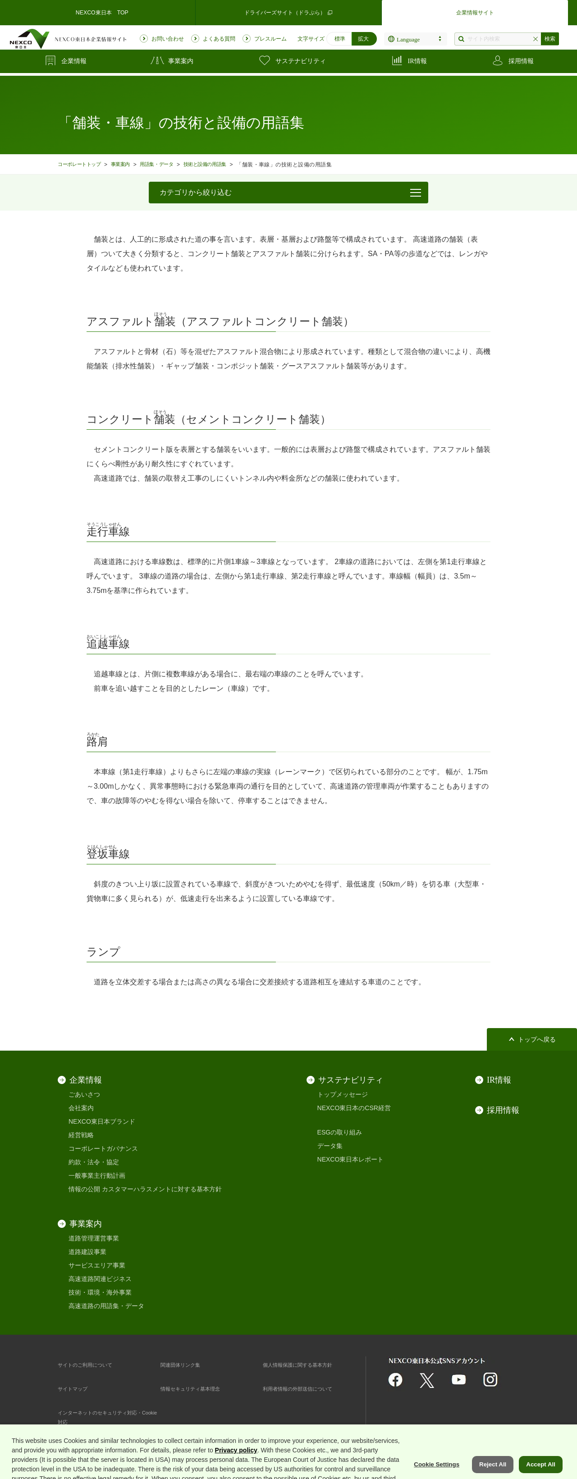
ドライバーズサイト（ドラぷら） (288, 11)
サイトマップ (77, 1388)
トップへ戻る (537, 1039)
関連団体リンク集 (185, 1364)
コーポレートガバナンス (103, 1148)
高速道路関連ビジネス (100, 1278)
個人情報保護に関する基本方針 (307, 1364)
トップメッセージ (342, 1094)
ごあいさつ (84, 1094)
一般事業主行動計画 (97, 1175)
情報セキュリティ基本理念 (198, 1388)
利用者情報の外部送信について (307, 1388)
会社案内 (81, 1108)
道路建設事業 (87, 1251)
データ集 (330, 1145)
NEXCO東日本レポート (350, 1159)
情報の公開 (84, 1189)
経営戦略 (81, 1135)
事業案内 (130, 164)
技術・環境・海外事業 (100, 1292)
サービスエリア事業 (97, 1265)
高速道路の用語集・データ (106, 1305)
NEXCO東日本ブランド (102, 1121)
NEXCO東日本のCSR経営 (354, 1108)
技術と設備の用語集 (226, 164)
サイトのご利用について (92, 1364)
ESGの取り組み (339, 1132)
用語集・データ (170, 164)
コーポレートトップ (83, 164)
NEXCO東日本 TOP (102, 10)
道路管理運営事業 (94, 1238)
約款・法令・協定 (94, 1162)
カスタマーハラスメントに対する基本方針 (162, 1189)
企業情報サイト (475, 11)
